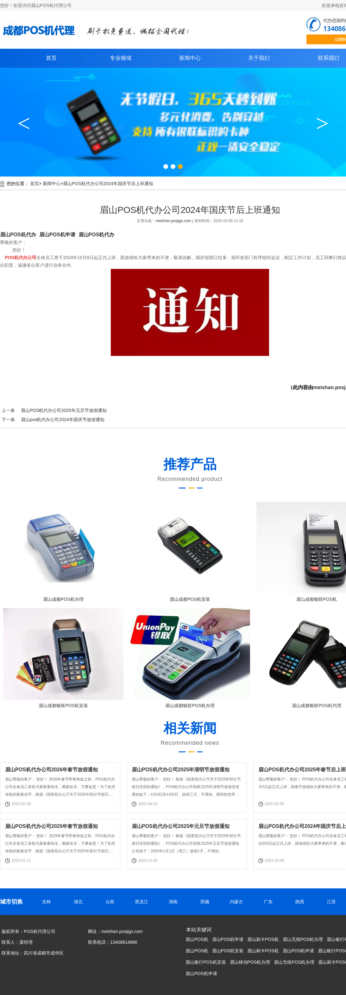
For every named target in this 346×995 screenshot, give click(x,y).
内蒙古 (238, 901)
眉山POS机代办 (18, 234)
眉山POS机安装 (228, 950)
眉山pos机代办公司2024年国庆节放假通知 (62, 419)
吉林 (48, 901)
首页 (51, 58)
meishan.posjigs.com (174, 221)
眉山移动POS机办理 (250, 962)
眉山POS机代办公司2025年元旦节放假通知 (64, 410)
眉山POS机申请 (57, 234)
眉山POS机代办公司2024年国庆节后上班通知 (108, 183)
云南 (111, 901)
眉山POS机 (197, 939)
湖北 (80, 901)
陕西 (301, 901)
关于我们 (259, 58)
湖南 (175, 901)
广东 (270, 901)
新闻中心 (190, 58)
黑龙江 (143, 901)
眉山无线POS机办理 (303, 939)
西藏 (206, 901)
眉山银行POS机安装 (206, 962)
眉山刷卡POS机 (263, 939)
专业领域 (120, 58)
